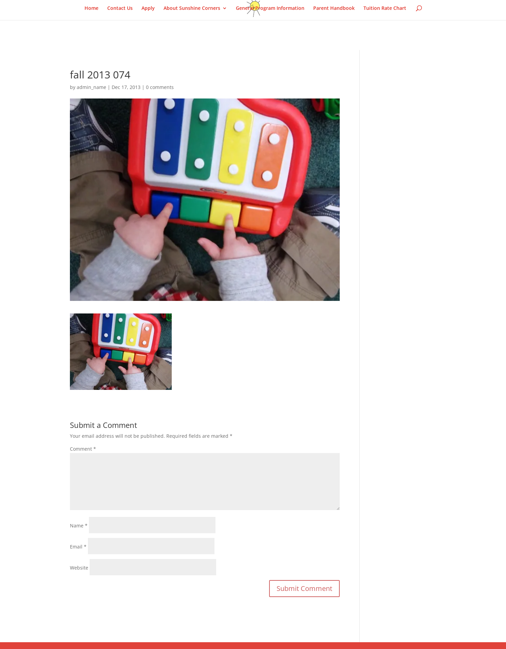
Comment (83, 449)
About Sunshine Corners (192, 8)
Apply (148, 8)
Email (78, 546)
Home (91, 8)
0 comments (160, 87)
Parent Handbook (334, 8)
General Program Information (270, 8)
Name (79, 525)
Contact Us (120, 8)
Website (79, 567)
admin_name (91, 87)
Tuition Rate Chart (384, 8)
